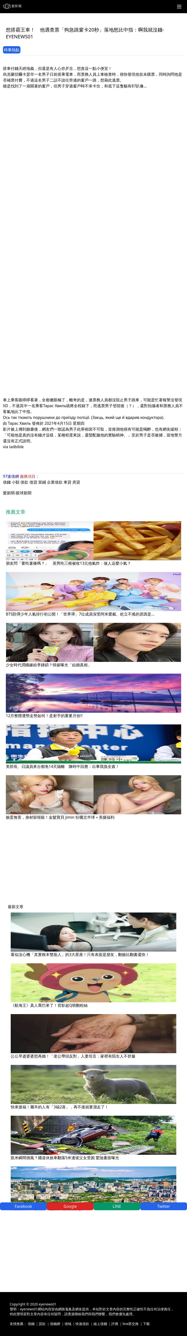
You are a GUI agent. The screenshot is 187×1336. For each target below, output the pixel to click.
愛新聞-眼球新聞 (17, 493)
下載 (146, 1323)
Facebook (23, 1206)
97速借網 (11, 476)
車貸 (67, 482)
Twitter (163, 1206)
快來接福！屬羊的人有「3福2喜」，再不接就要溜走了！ (60, 1107)
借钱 (68, 1323)
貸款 (42, 1323)
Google (70, 1206)
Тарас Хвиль (19, 423)
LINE (117, 1206)
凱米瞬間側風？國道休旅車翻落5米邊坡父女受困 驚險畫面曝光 (65, 1157)
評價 (114, 1323)
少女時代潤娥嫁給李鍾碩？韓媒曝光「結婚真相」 (49, 665)
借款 (24, 482)
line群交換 (130, 1323)
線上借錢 (100, 1323)
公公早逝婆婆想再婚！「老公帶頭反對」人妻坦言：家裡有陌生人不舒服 (73, 1056)
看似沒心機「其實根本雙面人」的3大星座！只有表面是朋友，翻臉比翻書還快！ (80, 954)
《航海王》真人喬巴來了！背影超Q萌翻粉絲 (49, 1005)
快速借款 (82, 1323)
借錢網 (55, 1323)
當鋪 (42, 482)
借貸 (33, 482)
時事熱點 (11, 50)
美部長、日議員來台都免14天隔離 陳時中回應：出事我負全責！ (62, 766)
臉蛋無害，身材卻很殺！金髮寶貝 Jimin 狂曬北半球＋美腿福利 (60, 817)
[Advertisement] (93, 123)
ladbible (16, 446)
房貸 (76, 482)
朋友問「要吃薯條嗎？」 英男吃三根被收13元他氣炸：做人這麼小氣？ (68, 563)
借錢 (7, 482)
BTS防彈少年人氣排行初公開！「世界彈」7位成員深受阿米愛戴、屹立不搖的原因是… (80, 614)
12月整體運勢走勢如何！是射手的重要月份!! (44, 715)
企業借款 (55, 482)
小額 (15, 482)
